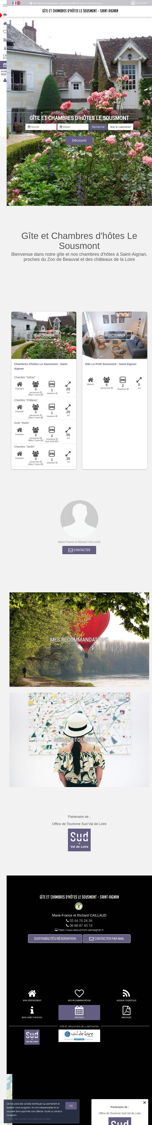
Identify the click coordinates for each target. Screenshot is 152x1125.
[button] (122, 127)
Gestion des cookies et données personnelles (29, 1118)
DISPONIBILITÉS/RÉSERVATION (57, 939)
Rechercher (100, 126)
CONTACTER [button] (81, 550)
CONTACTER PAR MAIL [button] (108, 939)
